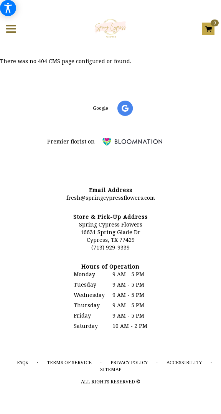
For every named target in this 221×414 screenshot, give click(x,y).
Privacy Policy (129, 362)
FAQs (22, 362)
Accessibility (184, 362)
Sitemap (110, 369)
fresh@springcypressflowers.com (110, 197)
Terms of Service (69, 362)
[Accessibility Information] (8, 8)
